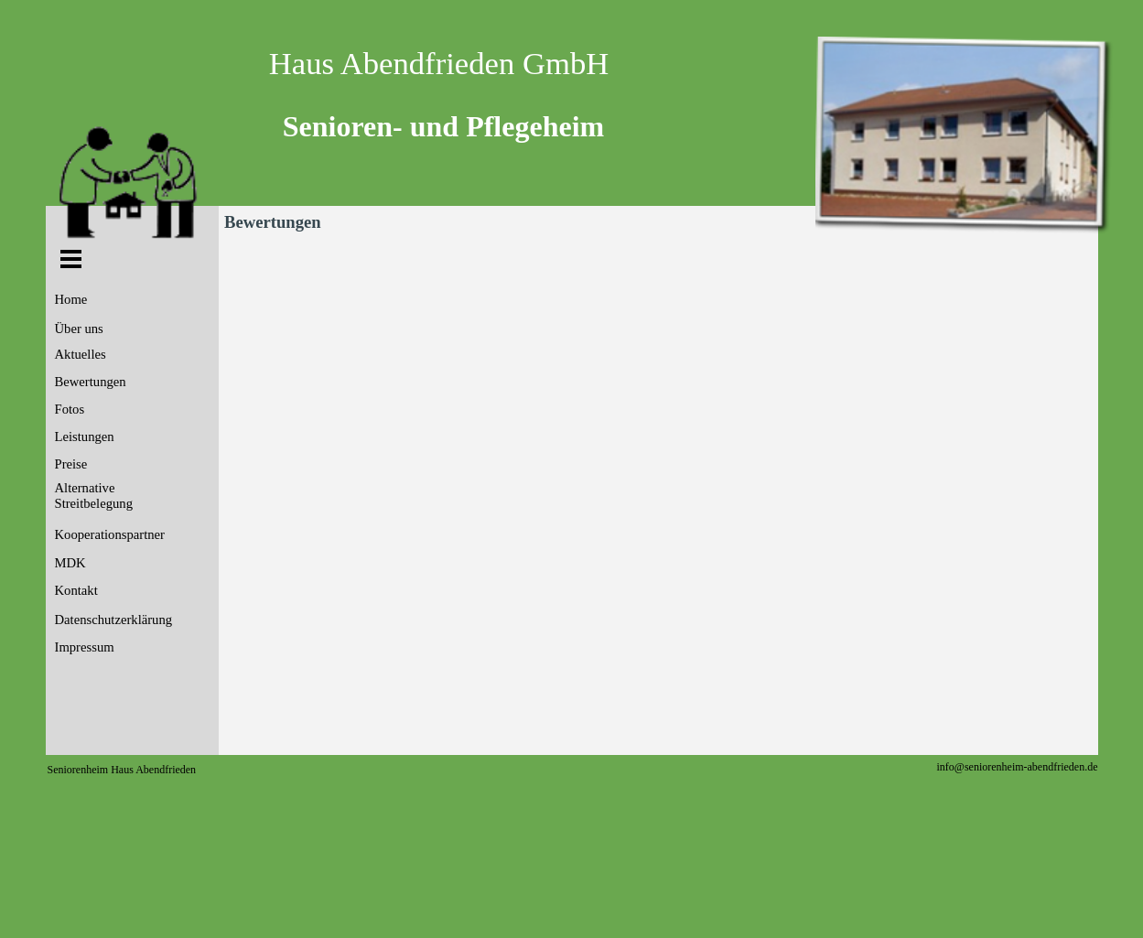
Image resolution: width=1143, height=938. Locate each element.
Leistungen (84, 436)
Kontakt (76, 590)
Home (71, 299)
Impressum (84, 647)
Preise (71, 464)
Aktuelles (80, 354)
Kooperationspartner (110, 534)
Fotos (70, 409)
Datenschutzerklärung (114, 619)
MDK (70, 562)
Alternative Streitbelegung (94, 495)
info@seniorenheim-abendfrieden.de (1017, 766)
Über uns (79, 328)
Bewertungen (90, 381)
